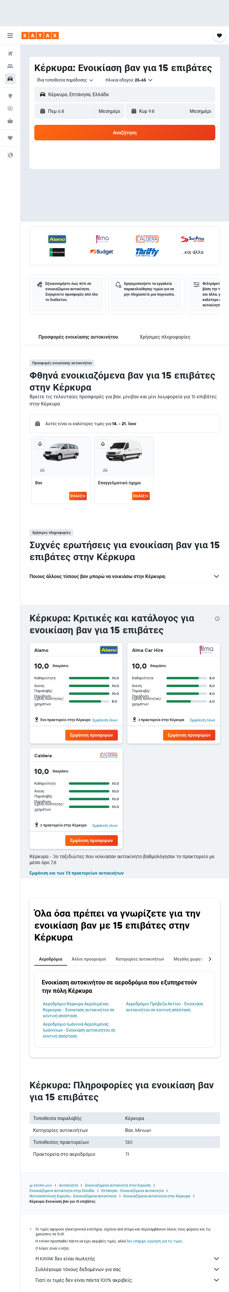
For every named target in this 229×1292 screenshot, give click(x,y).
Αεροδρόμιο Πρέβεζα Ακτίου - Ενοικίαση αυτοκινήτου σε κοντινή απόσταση (164, 1007)
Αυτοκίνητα (68, 1185)
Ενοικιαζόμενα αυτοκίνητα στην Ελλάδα (62, 1190)
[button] (10, 35)
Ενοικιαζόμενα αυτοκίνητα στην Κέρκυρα (156, 1196)
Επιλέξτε (78, 496)
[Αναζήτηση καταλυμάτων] (10, 66)
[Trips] (10, 138)
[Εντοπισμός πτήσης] (10, 108)
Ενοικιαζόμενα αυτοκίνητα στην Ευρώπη (118, 1185)
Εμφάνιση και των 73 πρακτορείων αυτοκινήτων (77, 873)
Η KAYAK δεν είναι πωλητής (127, 1258)
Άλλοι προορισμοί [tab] (89, 959)
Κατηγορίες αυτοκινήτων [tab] (140, 959)
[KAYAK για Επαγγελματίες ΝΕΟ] (10, 121)
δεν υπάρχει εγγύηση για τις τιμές (154, 1241)
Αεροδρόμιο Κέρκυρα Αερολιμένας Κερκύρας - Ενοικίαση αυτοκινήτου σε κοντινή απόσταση (78, 1009)
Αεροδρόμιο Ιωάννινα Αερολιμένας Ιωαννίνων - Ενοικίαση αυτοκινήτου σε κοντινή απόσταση (79, 1030)
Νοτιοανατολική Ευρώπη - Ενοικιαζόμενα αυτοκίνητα (73, 1196)
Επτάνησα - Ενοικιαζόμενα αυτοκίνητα (132, 1190)
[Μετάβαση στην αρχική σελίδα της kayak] (40, 35)
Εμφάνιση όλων (104, 720)
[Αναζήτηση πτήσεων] (10, 54)
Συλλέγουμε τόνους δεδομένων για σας (127, 1269)
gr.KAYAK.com (41, 1185)
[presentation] (217, 618)
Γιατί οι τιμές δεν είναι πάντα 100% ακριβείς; (127, 1280)
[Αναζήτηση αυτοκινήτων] (10, 79)
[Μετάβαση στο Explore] (10, 96)
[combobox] (65, 80)
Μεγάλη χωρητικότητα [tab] (195, 959)
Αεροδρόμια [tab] (50, 959)
